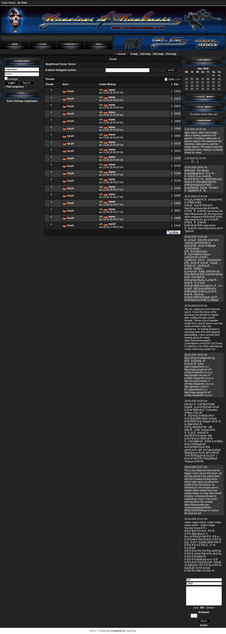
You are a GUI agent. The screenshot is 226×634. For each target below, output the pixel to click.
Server (72, 64)
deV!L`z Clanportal (100, 630)
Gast (24, 2)
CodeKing (131, 630)
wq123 (112, 224)
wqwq (111, 89)
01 (208, 75)
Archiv (203, 625)
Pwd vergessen (15, 86)
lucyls (70, 91)
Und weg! (134, 54)
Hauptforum (52, 64)
